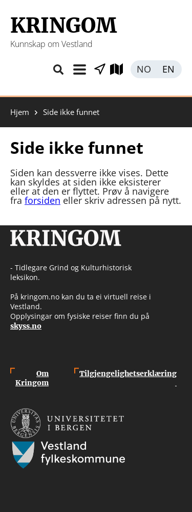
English (169, 69)
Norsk (143, 69)
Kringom (63, 25)
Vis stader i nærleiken (100, 69)
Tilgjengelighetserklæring (128, 378)
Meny (79, 69)
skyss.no (25, 326)
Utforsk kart (120, 69)
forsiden (42, 200)
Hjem (19, 112)
